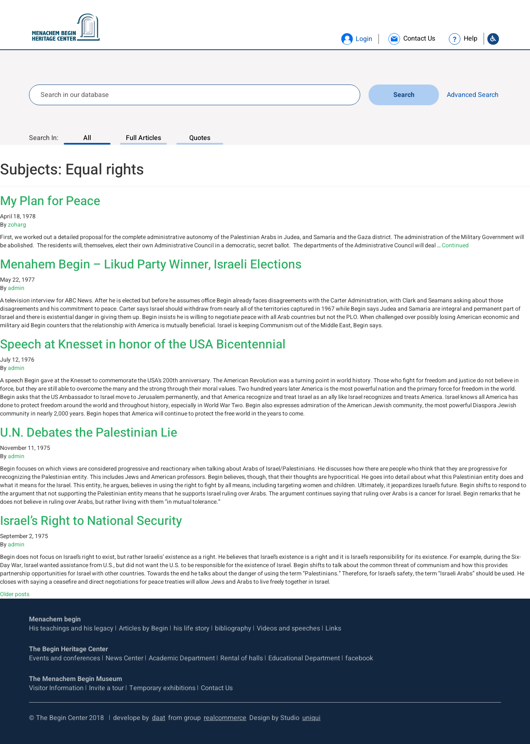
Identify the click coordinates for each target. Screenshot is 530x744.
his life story (191, 628)
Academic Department (182, 658)
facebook (359, 658)
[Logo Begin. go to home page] (62, 27)
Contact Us (217, 688)
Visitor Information (56, 688)
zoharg (17, 224)
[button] (347, 39)
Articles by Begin (143, 628)
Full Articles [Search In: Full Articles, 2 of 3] (143, 138)
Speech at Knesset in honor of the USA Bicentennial (143, 345)
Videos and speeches (288, 628)
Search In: (43, 138)
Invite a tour (106, 688)
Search (403, 95)
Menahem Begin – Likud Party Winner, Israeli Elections (150, 265)
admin (16, 288)
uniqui (311, 718)
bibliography (233, 628)
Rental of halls (241, 658)
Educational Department (304, 658)
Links (333, 628)
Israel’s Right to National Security (91, 521)
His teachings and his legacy (71, 628)
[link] (411, 38)
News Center (124, 658)
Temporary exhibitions (162, 688)
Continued (455, 245)
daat (158, 718)
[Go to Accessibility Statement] (493, 39)
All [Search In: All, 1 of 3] (87, 138)
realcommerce (225, 718)
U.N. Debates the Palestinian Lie (88, 433)
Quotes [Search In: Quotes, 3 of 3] (199, 138)
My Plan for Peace (50, 201)
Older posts (14, 594)
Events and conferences (64, 658)
